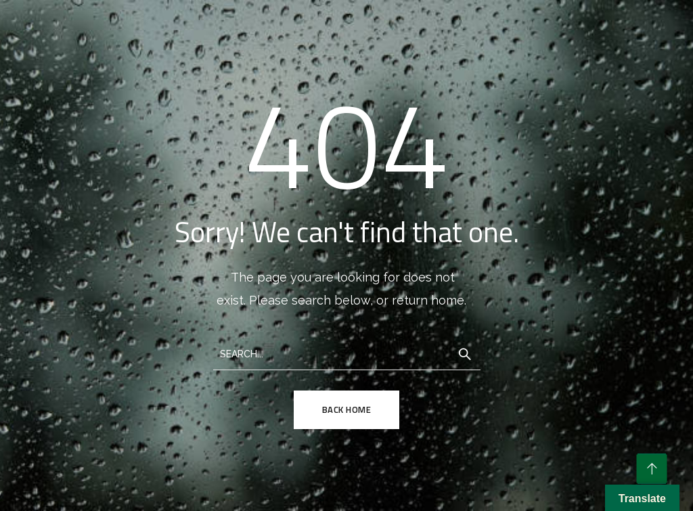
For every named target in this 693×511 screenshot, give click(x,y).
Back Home (347, 409)
